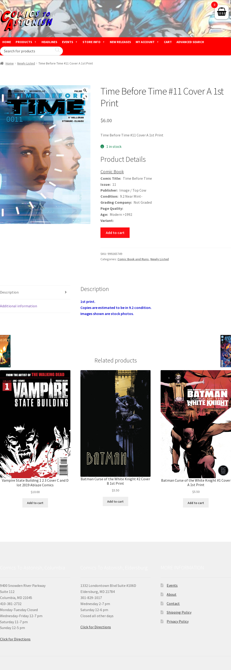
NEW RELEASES (120, 42)
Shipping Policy (179, 612)
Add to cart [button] (35, 503)
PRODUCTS (26, 42)
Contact (173, 603)
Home (10, 63)
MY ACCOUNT (147, 42)
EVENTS (70, 42)
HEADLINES (49, 42)
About (171, 594)
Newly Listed (26, 63)
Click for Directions (15, 639)
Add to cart (115, 232)
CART (168, 42)
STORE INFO (94, 42)
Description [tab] (9, 292)
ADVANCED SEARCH (190, 42)
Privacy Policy (178, 621)
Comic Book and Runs (133, 259)
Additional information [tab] (18, 306)
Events (172, 585)
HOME (6, 42)
